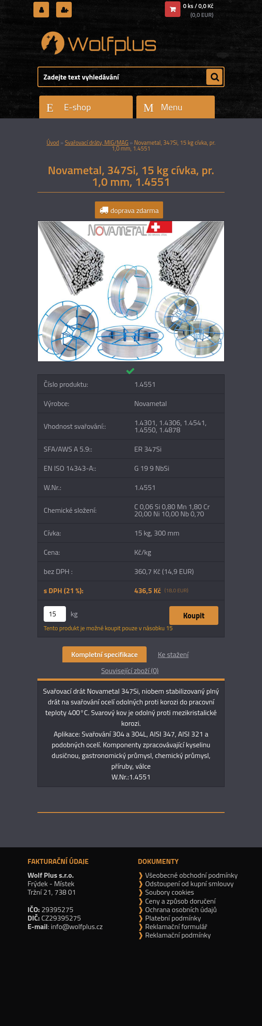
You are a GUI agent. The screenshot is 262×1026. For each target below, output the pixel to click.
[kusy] (55, 614)
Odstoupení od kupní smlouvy (188, 883)
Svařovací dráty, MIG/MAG (96, 142)
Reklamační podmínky (177, 935)
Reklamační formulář (175, 926)
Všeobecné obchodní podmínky (190, 875)
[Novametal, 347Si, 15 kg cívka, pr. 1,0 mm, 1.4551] (131, 224)
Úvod (52, 142)
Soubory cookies (168, 892)
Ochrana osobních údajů (180, 909)
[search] (214, 77)
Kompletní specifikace (104, 654)
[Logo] (98, 43)
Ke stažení (173, 654)
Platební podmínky (172, 918)
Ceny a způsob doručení (179, 901)
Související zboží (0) (130, 670)
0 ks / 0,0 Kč (198, 5)
